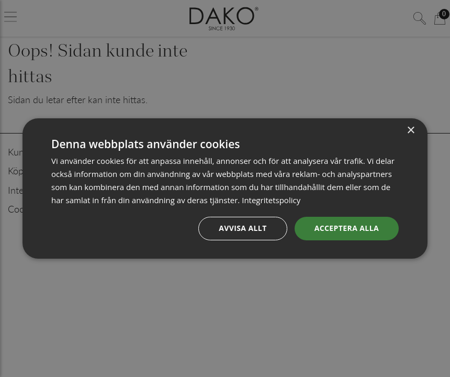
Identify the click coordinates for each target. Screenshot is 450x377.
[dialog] (225, 188)
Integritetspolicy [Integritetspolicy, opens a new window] (271, 200)
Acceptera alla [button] (346, 228)
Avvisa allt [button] (242, 228)
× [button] (410, 131)
